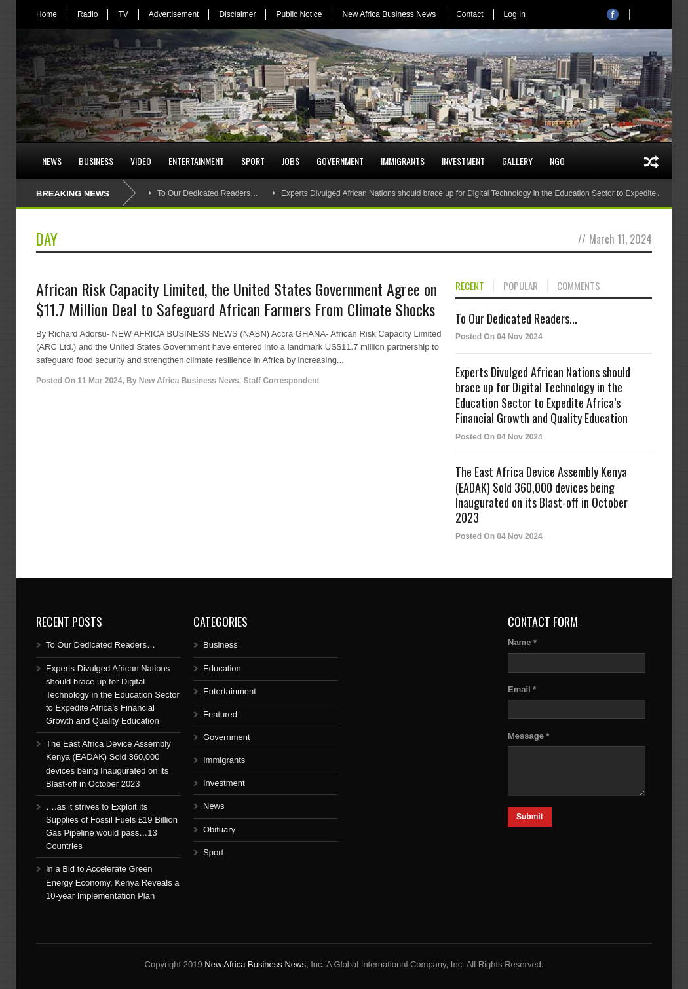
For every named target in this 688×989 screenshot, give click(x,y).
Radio (87, 14)
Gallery (517, 161)
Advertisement (174, 14)
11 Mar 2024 (99, 380)
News (52, 161)
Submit (529, 816)
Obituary (219, 829)
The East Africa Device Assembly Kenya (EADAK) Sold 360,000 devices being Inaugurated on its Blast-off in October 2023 (541, 494)
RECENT (469, 286)
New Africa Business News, (256, 964)
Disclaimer (237, 14)
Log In (515, 14)
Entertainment (196, 161)
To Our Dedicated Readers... (516, 318)
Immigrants (403, 161)
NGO (557, 161)
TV (123, 14)
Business (96, 161)
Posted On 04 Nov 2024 (499, 336)
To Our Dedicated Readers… (207, 193)
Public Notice (299, 14)
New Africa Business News (389, 14)
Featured (220, 714)
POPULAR (520, 286)
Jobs (290, 161)
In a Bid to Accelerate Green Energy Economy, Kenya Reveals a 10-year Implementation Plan (113, 882)
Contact (469, 14)
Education (222, 668)
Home (46, 14)
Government (340, 161)
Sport (253, 161)
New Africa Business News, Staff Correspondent (229, 380)
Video (140, 161)
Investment (463, 161)
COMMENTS (578, 286)
